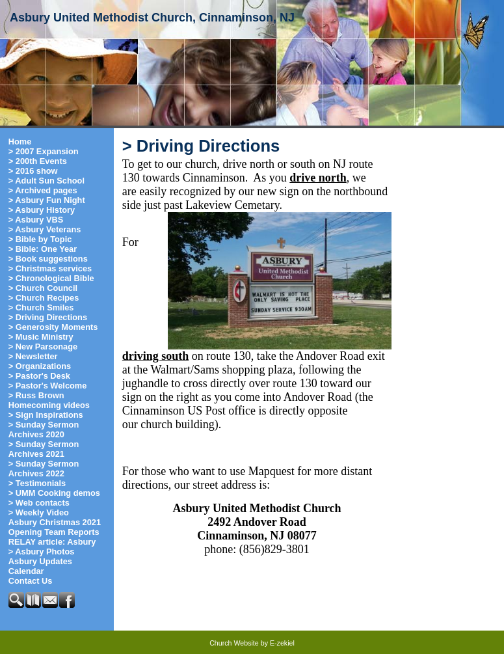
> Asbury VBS (36, 220)
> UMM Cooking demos (54, 493)
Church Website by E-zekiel (252, 643)
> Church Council (42, 288)
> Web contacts (39, 503)
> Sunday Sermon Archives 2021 (43, 449)
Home (20, 141)
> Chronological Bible (51, 278)
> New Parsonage (42, 346)
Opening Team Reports (53, 532)
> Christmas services (50, 268)
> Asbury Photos (41, 551)
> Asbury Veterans (44, 229)
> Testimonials (37, 483)
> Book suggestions (48, 259)
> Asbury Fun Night (46, 200)
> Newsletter (33, 356)
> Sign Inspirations (45, 415)
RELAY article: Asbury (52, 542)
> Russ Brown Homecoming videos (49, 400)
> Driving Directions (47, 317)
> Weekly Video (38, 512)
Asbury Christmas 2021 (54, 522)
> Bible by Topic (40, 239)
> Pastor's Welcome (47, 385)
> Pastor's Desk (39, 376)
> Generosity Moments (53, 327)
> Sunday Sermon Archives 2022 (43, 468)
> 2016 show (33, 171)
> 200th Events (37, 161)
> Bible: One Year (42, 249)
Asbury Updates (40, 561)
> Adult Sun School (46, 180)
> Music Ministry (40, 337)
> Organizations (39, 366)
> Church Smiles (41, 307)
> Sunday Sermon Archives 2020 (43, 429)
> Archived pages (42, 190)
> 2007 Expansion (43, 151)
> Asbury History (41, 210)
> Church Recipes (43, 298)
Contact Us (30, 581)
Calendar (26, 571)
